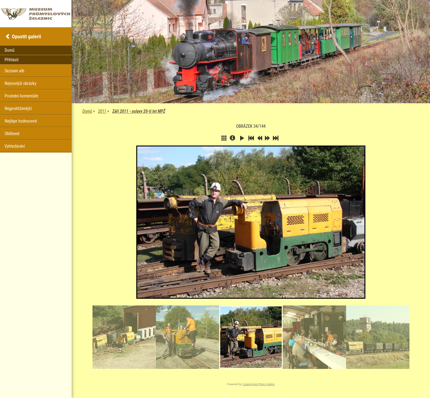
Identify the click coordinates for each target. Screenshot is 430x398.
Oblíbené (12, 133)
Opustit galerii (26, 36)
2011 (102, 111)
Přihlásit (12, 59)
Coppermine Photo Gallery (258, 384)
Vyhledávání (15, 146)
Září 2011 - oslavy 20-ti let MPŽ (138, 111)
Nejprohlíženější (18, 108)
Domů (87, 111)
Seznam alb (14, 70)
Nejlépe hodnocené (21, 121)
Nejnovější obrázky (20, 83)
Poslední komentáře (21, 95)
